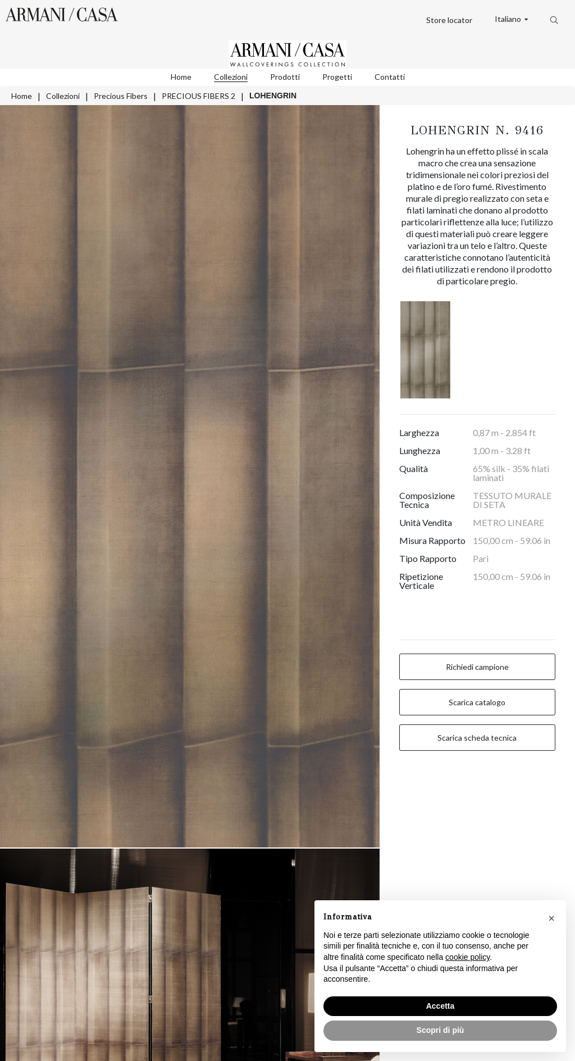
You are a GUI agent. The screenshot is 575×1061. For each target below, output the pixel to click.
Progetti (337, 76)
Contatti (390, 76)
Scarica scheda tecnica (477, 737)
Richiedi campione (477, 667)
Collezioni (231, 76)
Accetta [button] (440, 1005)
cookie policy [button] (467, 957)
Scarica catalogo (477, 702)
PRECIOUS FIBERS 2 (198, 96)
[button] (551, 918)
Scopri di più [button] (440, 1030)
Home (181, 76)
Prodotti (285, 76)
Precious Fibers (121, 96)
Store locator (449, 20)
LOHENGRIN (272, 95)
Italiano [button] (509, 19)
